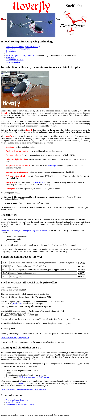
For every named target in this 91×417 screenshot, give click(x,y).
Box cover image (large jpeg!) (17, 400)
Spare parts (10, 58)
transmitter (17, 304)
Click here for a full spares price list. (15, 338)
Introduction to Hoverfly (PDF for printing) (23, 47)
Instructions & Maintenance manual (20, 404)
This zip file (18, 383)
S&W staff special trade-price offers (20, 55)
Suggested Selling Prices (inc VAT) (22, 256)
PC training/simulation (14, 60)
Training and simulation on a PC (21, 347)
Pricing (8, 53)
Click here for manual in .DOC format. (34, 377)
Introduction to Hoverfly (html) (18, 49)
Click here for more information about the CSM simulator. (23, 390)
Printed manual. (12, 377)
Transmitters (11, 51)
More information (13, 62)
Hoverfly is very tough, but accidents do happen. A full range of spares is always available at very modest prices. (45, 334)
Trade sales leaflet (13, 402)
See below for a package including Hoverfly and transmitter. (24, 230)
